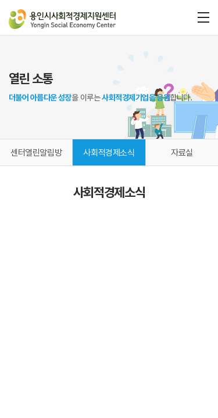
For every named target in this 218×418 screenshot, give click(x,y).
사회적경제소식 (108, 152)
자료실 (182, 152)
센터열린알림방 (36, 152)
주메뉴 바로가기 (0, 0)
